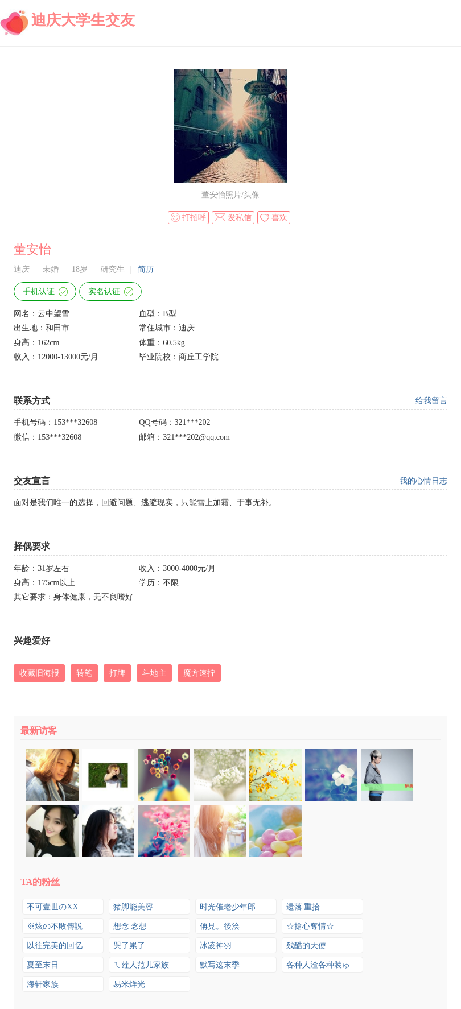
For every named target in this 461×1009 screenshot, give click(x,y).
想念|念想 (130, 926)
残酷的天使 (306, 945)
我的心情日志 (423, 481)
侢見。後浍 (220, 926)
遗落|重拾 (303, 907)
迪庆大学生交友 (83, 20)
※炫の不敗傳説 (55, 926)
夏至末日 (43, 965)
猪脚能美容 (133, 907)
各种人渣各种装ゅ (318, 965)
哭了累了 (129, 945)
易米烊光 (129, 984)
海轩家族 (43, 984)
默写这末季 (220, 965)
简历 (146, 269)
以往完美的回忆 (55, 945)
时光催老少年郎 (228, 907)
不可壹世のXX (52, 907)
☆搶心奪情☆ (310, 926)
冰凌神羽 (216, 945)
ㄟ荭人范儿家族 (141, 965)
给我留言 (431, 400)
